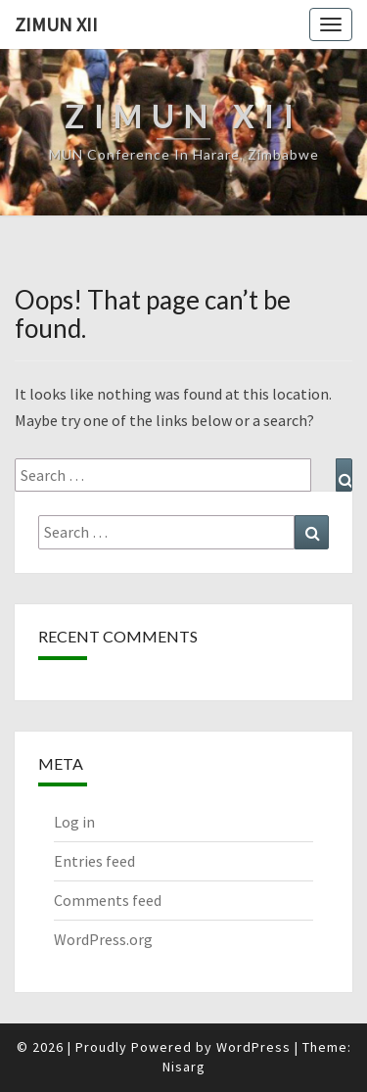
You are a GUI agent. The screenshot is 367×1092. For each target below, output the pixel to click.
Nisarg (184, 1066)
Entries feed (94, 861)
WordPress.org (103, 939)
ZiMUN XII (56, 24)
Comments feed (107, 900)
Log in (74, 821)
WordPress (253, 1047)
